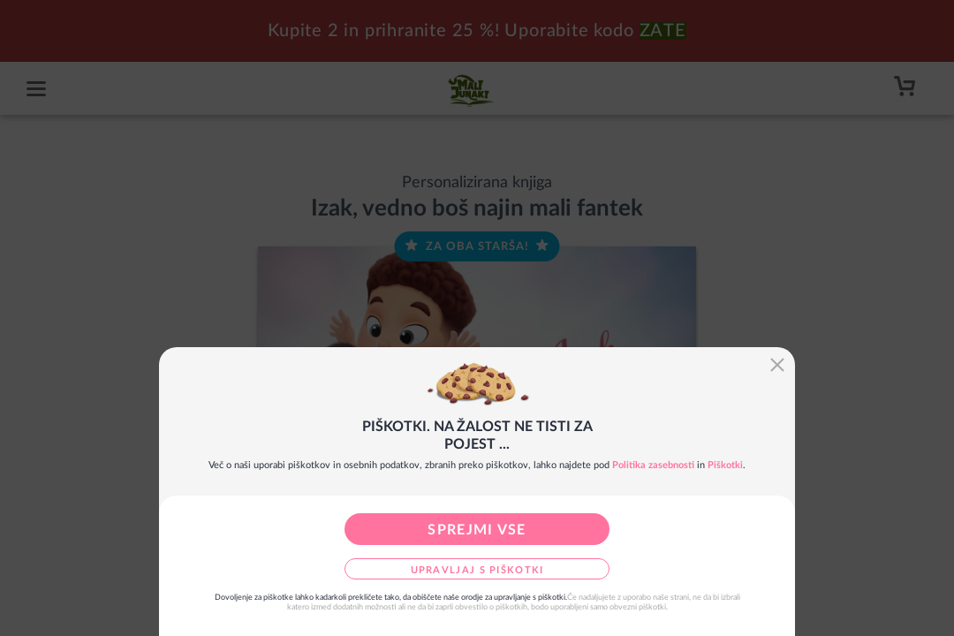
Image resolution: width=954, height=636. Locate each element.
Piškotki (725, 465)
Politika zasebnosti (653, 465)
